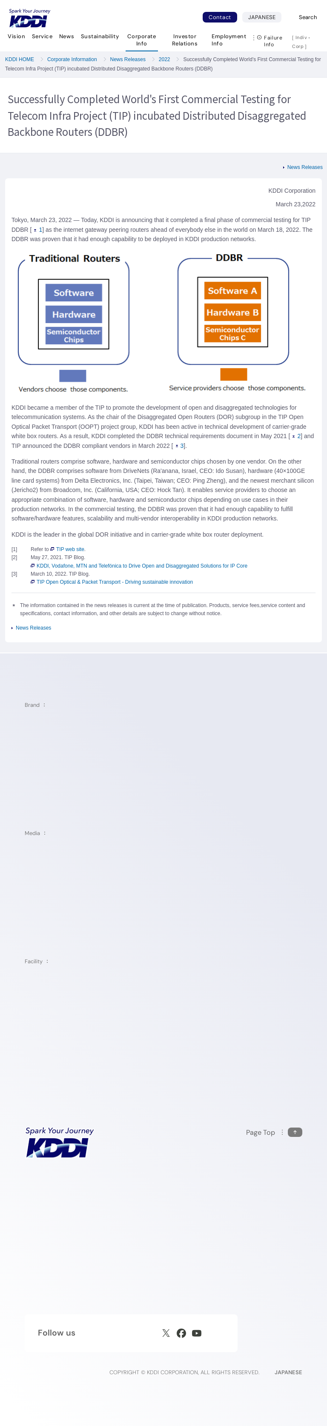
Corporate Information (72, 59)
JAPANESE (264, 17)
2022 (164, 59)
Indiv (301, 37)
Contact (220, 17)
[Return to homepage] (30, 18)
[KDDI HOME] (60, 1143)
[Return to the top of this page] (274, 1132)
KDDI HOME (19, 59)
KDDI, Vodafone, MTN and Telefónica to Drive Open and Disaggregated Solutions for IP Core (139, 566)
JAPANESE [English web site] (288, 1372)
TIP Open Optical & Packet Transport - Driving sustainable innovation (112, 582)
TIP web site (67, 549)
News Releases (128, 59)
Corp (298, 46)
